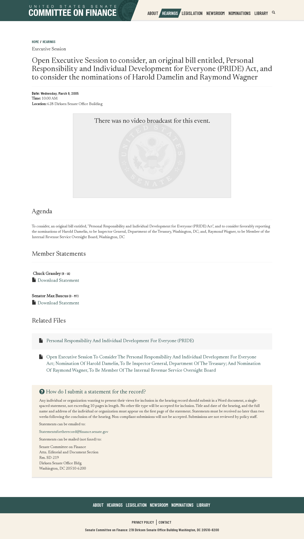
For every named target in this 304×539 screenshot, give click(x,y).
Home (35, 41)
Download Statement (58, 280)
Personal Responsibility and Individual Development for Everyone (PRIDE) (120, 341)
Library (261, 13)
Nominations (240, 13)
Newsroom (159, 505)
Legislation (192, 13)
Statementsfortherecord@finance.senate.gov (73, 432)
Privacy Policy (143, 522)
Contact (165, 522)
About (98, 505)
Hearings (170, 13)
